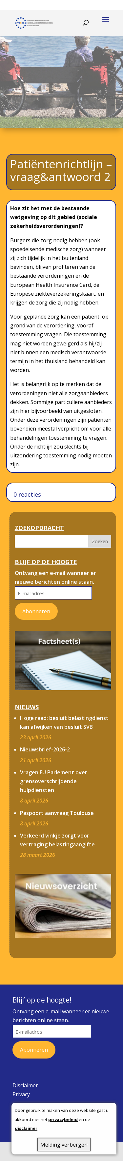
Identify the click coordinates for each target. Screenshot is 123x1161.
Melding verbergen (64, 1144)
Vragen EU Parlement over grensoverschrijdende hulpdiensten (53, 781)
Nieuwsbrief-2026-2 (45, 749)
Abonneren (36, 611)
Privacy (21, 1094)
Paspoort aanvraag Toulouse (57, 813)
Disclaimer (25, 1085)
